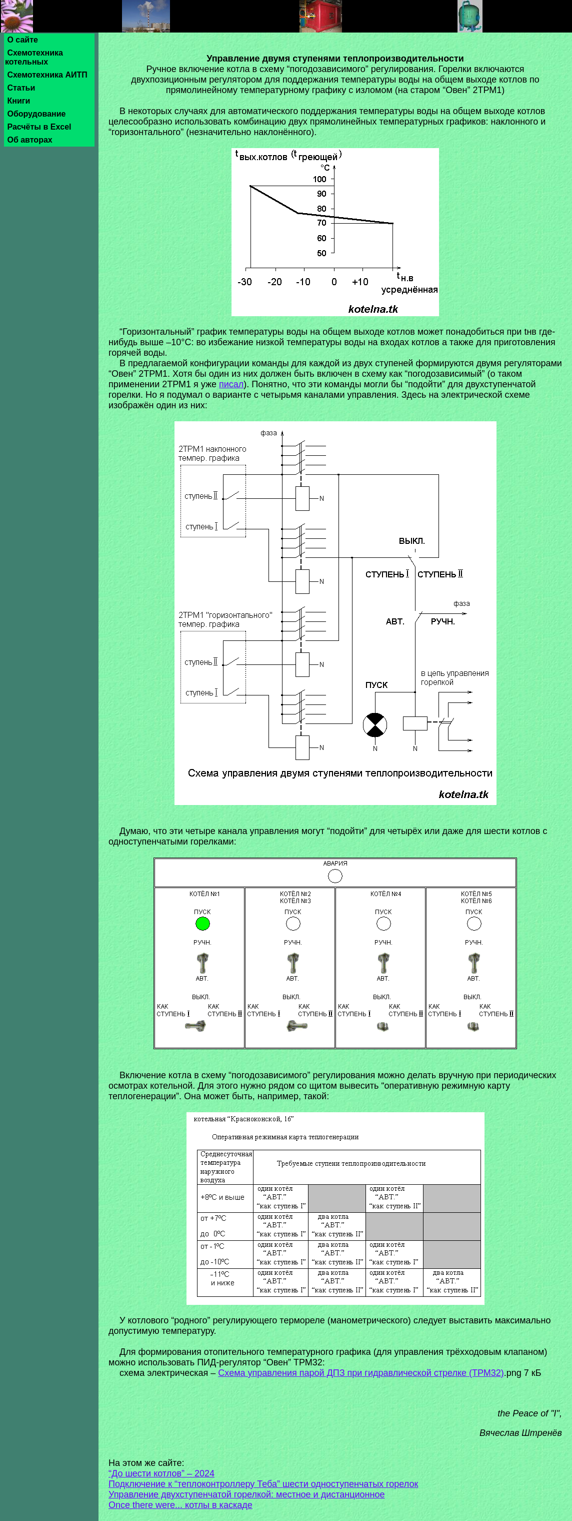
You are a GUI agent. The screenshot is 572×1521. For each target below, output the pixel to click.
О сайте (22, 40)
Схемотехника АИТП (47, 75)
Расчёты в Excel (39, 127)
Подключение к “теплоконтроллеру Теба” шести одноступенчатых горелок (263, 1484)
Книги (18, 101)
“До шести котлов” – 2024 (161, 1473)
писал (231, 384)
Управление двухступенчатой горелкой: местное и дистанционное (246, 1494)
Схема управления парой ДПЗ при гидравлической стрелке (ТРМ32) (361, 1373)
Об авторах (29, 140)
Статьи (21, 88)
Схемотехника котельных (34, 57)
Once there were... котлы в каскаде (180, 1505)
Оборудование (36, 114)
